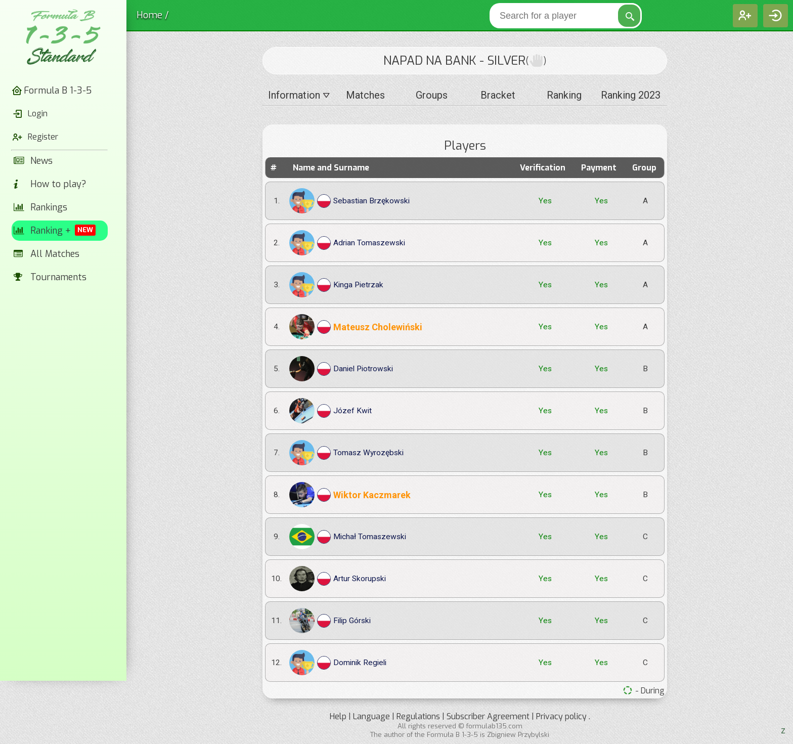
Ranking (564, 95)
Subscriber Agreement (488, 716)
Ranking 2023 (630, 95)
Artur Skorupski (337, 578)
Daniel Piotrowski (341, 368)
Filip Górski (330, 620)
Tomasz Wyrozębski (346, 452)
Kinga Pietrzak (336, 284)
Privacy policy (561, 716)
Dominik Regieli (337, 662)
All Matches (47, 254)
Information (299, 95)
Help (338, 716)
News (33, 161)
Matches (365, 95)
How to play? (50, 184)
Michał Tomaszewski (347, 536)
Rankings (41, 207)
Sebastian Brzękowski (349, 200)
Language (371, 716)
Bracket (497, 95)
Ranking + (55, 231)
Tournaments (50, 277)
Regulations (418, 716)
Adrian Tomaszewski (347, 242)
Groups (432, 95)
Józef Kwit (330, 410)
